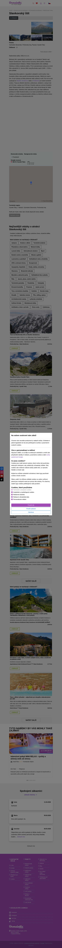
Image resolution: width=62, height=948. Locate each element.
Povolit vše (31, 505)
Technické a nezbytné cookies (22, 490)
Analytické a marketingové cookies (23, 492)
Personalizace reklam (19, 499)
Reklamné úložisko (19, 494)
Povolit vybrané (31, 508)
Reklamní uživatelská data (21, 497)
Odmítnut (31, 512)
